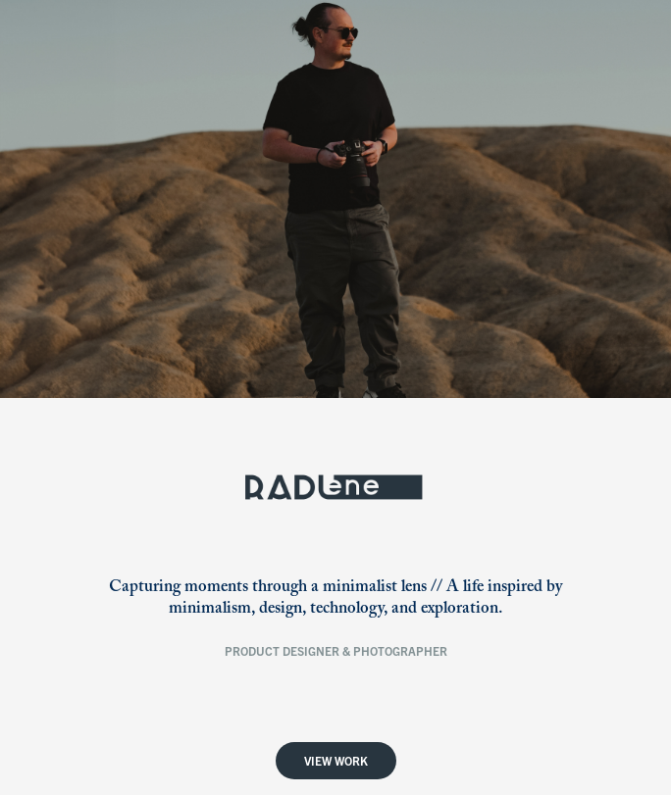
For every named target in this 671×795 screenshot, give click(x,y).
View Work (336, 760)
